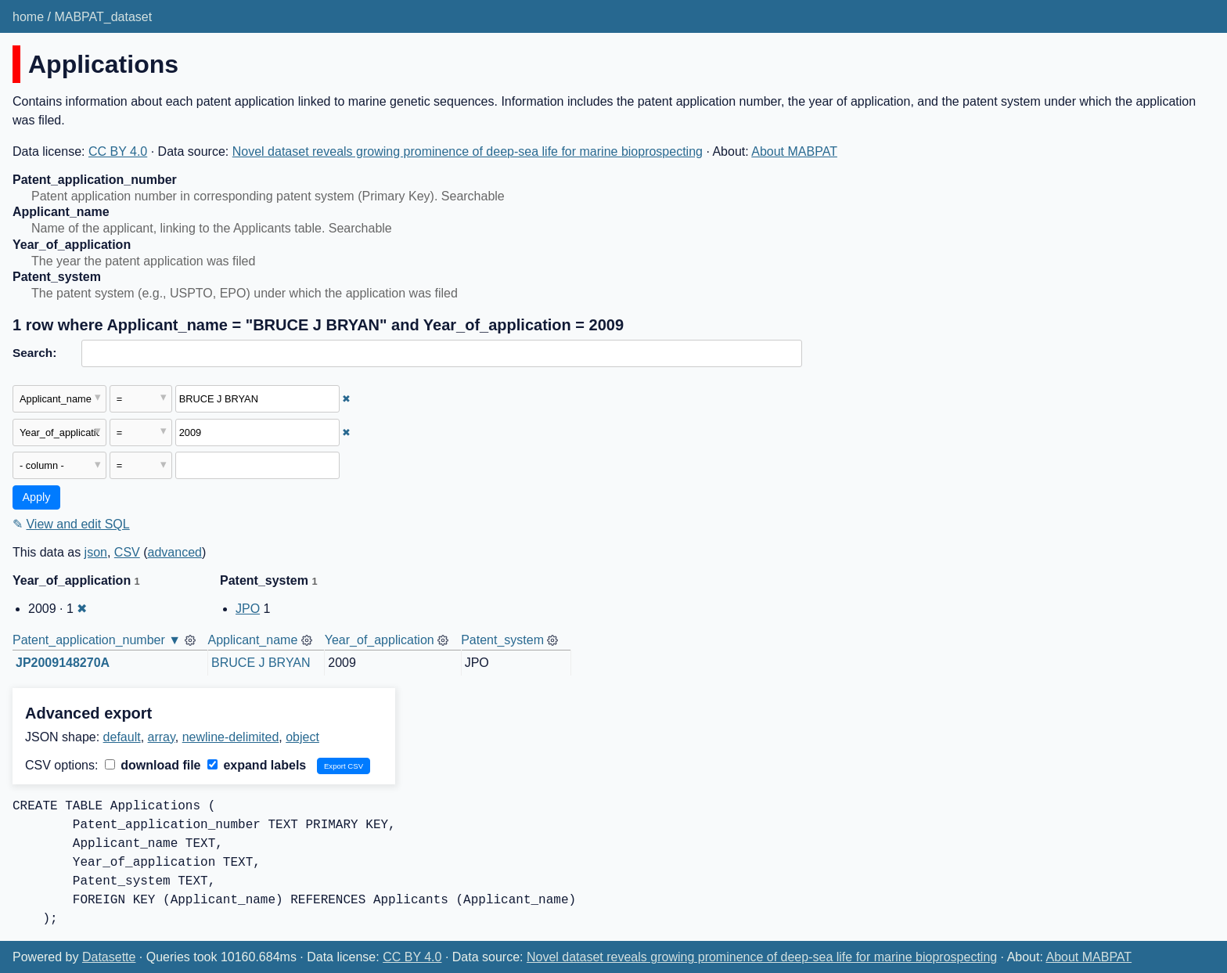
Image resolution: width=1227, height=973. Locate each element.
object (302, 737)
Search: (34, 352)
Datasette (108, 957)
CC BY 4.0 (117, 151)
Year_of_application (379, 640)
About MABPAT (794, 151)
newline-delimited (230, 737)
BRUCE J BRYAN (261, 662)
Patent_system (502, 640)
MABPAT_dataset (103, 16)
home (28, 16)
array (161, 737)
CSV (127, 552)
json (96, 552)
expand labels (256, 765)
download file (153, 765)
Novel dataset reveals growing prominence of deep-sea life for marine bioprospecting (467, 151)
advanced (175, 552)
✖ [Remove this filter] (346, 399)
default (122, 737)
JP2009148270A (63, 662)
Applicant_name (253, 640)
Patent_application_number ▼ (97, 640)
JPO (248, 608)
